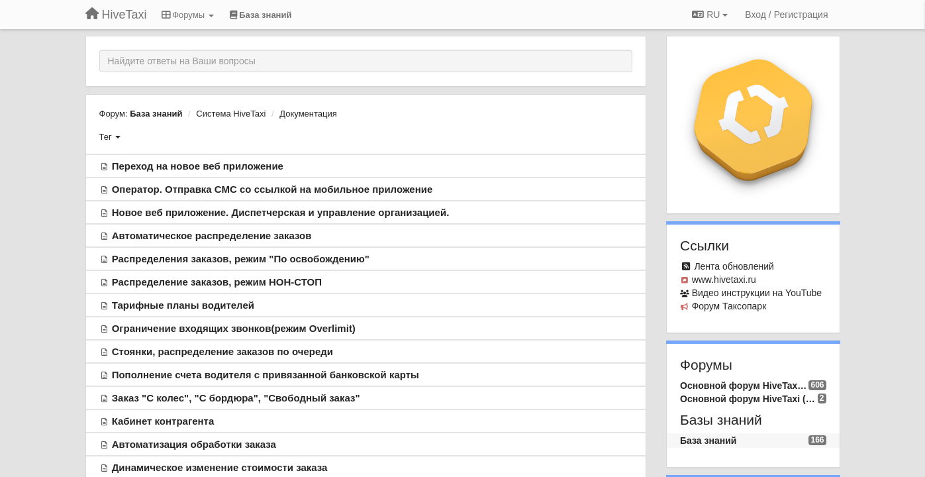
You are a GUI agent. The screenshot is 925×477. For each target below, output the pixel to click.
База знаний (156, 114)
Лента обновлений (733, 266)
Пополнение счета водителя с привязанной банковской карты (265, 374)
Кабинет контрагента (163, 421)
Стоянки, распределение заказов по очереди (222, 351)
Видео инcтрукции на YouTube (757, 293)
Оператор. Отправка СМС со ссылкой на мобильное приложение (272, 189)
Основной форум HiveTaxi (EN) (749, 399)
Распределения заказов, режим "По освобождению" (240, 258)
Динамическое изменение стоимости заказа (220, 467)
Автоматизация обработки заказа (194, 444)
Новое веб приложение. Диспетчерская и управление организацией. (281, 212)
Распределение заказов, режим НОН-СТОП (217, 282)
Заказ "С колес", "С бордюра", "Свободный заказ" (236, 397)
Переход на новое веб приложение (197, 166)
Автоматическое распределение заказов (212, 235)
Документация (308, 114)
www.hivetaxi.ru (724, 279)
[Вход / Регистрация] (786, 14)
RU (710, 14)
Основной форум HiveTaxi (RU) (744, 385)
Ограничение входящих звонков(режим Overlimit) (234, 328)
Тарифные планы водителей (183, 305)
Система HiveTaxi (231, 114)
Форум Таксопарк (729, 306)
